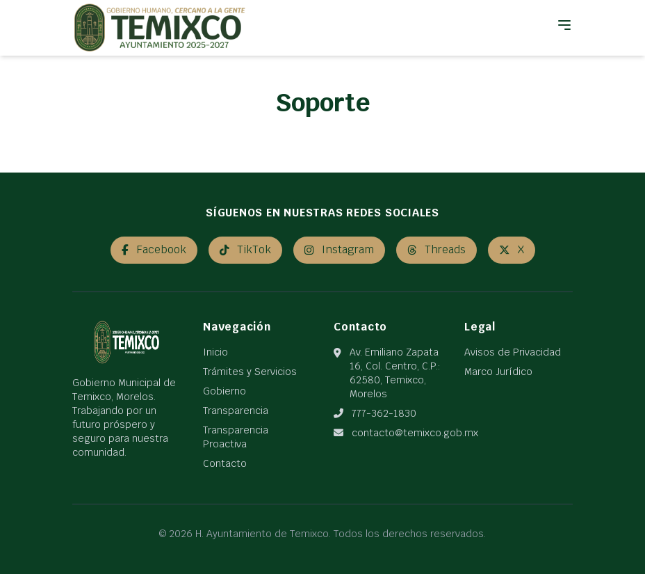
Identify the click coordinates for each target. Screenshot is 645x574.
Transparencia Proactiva (235, 437)
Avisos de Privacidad (512, 352)
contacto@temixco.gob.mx (415, 432)
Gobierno (224, 391)
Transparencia (235, 410)
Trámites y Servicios (250, 371)
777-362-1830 (384, 413)
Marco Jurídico (498, 371)
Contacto (225, 463)
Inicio (215, 352)
